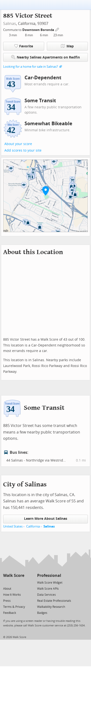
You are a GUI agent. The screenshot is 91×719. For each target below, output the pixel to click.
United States (13, 526)
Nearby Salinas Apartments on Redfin (45, 57)
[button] (45, 191)
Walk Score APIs (48, 588)
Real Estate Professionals (54, 600)
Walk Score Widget (49, 582)
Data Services (46, 594)
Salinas (9, 23)
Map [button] (67, 46)
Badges (42, 613)
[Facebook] (13, 582)
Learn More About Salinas (45, 519)
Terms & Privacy (14, 607)
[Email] (21, 582)
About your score (18, 144)
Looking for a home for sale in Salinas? (30, 66)
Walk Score (13, 575)
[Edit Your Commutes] (57, 29)
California (33, 526)
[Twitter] (6, 582)
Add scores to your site (22, 150)
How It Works (12, 594)
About (7, 588)
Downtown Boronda (38, 30)
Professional (49, 575)
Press (7, 600)
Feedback (9, 613)
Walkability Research (51, 607)
